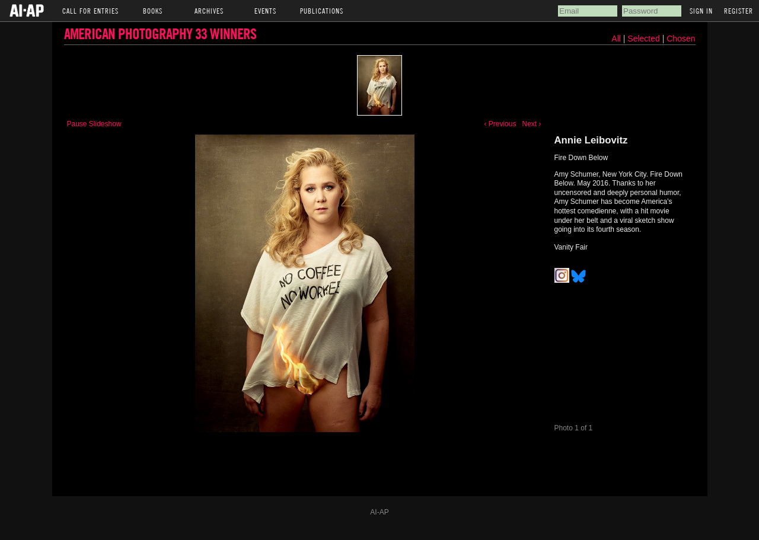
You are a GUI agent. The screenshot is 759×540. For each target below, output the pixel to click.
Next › (531, 124)
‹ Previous (500, 124)
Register (738, 10)
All (616, 38)
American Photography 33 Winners (160, 33)
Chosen (680, 38)
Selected (644, 38)
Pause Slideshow (94, 124)
